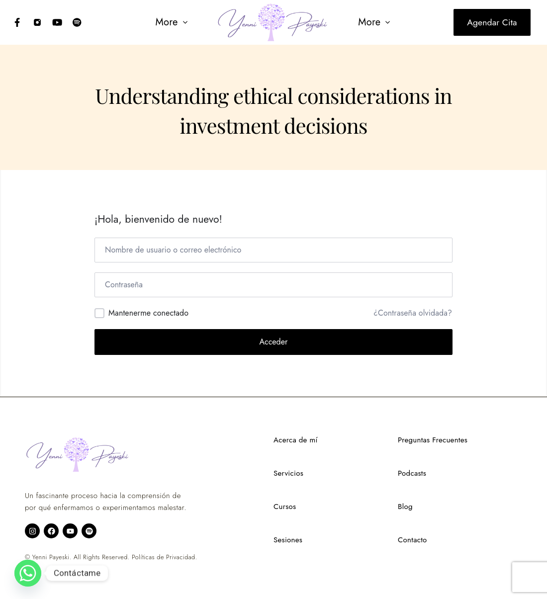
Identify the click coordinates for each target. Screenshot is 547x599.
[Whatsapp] (27, 573)
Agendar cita (492, 22)
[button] (170, 22)
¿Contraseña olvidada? (412, 313)
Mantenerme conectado (148, 313)
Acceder (274, 341)
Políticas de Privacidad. (164, 557)
